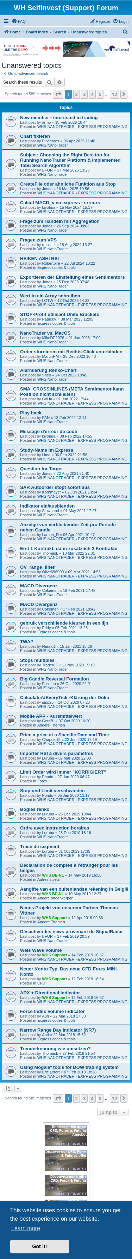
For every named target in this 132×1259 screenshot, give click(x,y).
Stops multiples (37, 660)
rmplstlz (48, 245)
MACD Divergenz (38, 585)
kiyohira (48, 207)
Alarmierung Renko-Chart (48, 370)
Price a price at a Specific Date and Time (64, 734)
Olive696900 (53, 572)
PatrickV (49, 319)
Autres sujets (48, 879)
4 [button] (92, 94)
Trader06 (49, 665)
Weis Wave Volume (41, 950)
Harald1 (49, 646)
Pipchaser (50, 141)
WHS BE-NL (53, 875)
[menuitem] (19, 21)
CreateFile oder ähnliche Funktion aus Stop (68, 184)
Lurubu (48, 758)
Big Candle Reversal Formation (54, 679)
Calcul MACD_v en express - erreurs (60, 202)
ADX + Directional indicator (50, 992)
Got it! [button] (39, 1246)
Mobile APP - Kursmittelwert (51, 716)
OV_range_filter (37, 567)
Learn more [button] (25, 1228)
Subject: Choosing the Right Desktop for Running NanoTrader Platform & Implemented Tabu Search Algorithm (70, 160)
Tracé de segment (39, 846)
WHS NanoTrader (52, 145)
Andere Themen (51, 725)
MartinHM (50, 356)
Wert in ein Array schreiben (50, 295)
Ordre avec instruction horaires (54, 828)
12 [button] (114, 94)
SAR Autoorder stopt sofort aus (55, 487)
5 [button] (100, 94)
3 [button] (84, 94)
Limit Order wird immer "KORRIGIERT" (63, 772)
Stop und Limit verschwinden (52, 790)
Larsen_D (50, 534)
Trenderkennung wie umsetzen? (55, 1048)
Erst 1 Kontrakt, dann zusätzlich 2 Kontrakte (68, 548)
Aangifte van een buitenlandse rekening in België (74, 889)
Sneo (46, 375)
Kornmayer (51, 492)
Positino (49, 684)
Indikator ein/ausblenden (47, 506)
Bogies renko (35, 809)
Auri (45, 1016)
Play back (31, 412)
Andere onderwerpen (55, 898)
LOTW (47, 300)
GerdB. (48, 721)
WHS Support (54, 918)
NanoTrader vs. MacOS (45, 333)
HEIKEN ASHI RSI (39, 258)
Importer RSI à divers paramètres (56, 753)
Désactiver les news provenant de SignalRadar (71, 931)
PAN (46, 417)
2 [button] (76, 94)
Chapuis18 (51, 739)
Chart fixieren (35, 136)
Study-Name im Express (46, 450)
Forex (42, 781)
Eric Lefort (50, 1072)
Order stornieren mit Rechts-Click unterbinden (71, 351)
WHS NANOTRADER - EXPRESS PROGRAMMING (82, 126)
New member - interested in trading (59, 117)
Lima (46, 455)
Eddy (46, 628)
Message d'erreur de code (48, 431)
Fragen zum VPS (38, 240)
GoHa (47, 399)
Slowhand (50, 511)
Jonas (47, 189)
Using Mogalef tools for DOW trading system (69, 1067)
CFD (41, 983)
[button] (58, 94)
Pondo (47, 777)
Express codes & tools (56, 267)
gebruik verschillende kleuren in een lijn (64, 623)
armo (46, 122)
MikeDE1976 (53, 338)
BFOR (47, 170)
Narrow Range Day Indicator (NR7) (58, 1030)
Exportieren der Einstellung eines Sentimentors (72, 277)
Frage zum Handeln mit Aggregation (60, 221)
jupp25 (48, 702)
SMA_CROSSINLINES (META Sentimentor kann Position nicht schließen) (72, 391)
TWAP (26, 641)
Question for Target (41, 468)
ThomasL (50, 553)
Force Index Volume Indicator (52, 1011)
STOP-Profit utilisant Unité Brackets (59, 314)
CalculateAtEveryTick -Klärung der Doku (64, 697)
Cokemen (50, 590)
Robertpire (51, 263)
